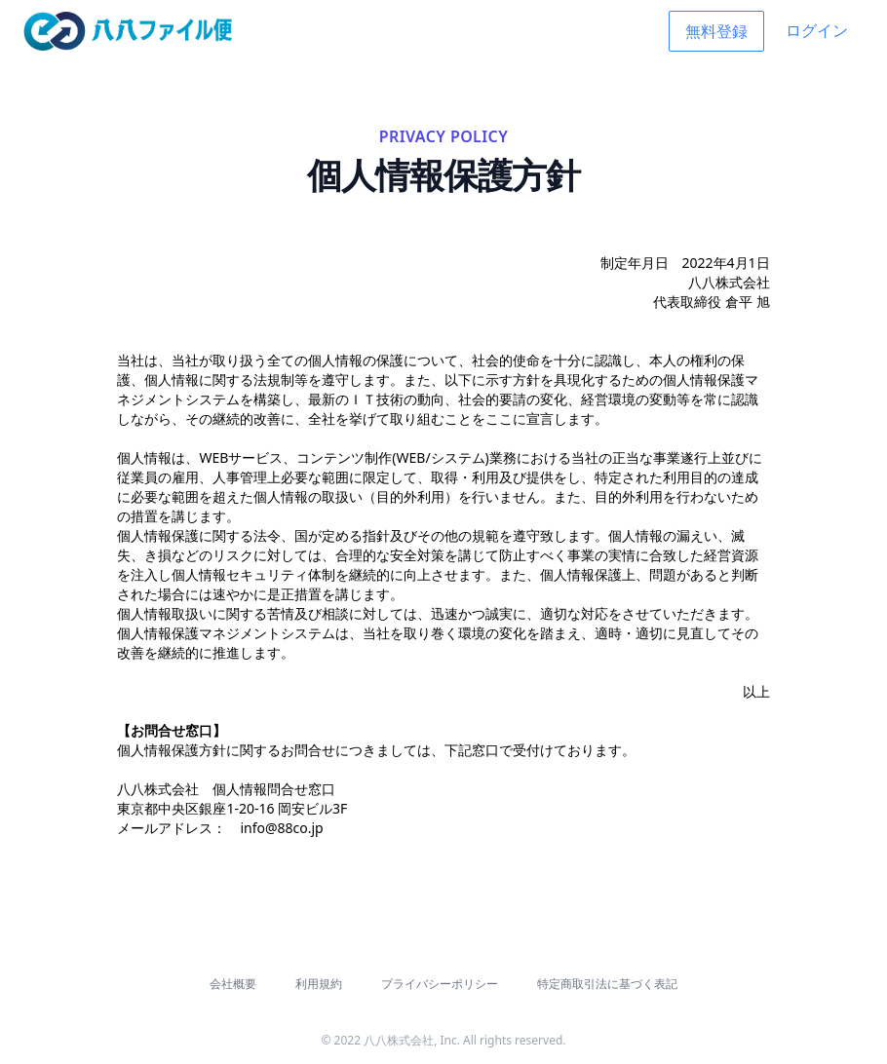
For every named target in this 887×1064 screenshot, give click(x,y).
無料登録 (716, 31)
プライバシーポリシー (439, 983)
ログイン (817, 30)
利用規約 (318, 983)
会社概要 (233, 983)
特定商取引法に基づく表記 (607, 983)
